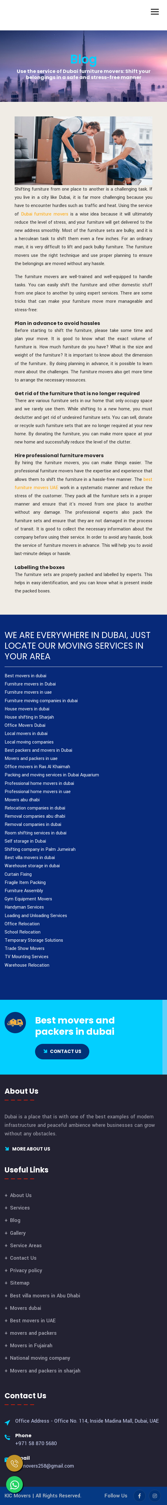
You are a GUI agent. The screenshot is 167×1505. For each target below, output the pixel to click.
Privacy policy (26, 1270)
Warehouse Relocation (27, 965)
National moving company (40, 1358)
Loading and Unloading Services (36, 916)
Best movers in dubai (25, 676)
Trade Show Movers (24, 948)
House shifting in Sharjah (29, 717)
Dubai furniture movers (44, 214)
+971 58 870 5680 (36, 1443)
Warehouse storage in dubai (32, 866)
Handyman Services (24, 907)
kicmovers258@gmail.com (44, 1465)
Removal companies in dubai (33, 824)
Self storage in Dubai (25, 841)
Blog (83, 59)
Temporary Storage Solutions (34, 940)
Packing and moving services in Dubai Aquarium (52, 775)
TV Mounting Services (26, 957)
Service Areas (26, 1245)
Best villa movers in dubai (30, 857)
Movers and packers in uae (31, 758)
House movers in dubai (27, 709)
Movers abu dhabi (22, 800)
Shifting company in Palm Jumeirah (40, 849)
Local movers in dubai (26, 733)
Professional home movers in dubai (39, 783)
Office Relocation (22, 924)
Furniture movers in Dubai (30, 684)
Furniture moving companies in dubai (41, 701)
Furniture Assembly (24, 891)
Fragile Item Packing (25, 882)
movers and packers (33, 1333)
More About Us (27, 1149)
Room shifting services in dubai (35, 833)
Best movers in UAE (33, 1320)
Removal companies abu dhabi (35, 816)
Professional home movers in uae (38, 792)
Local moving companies (29, 742)
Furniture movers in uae (28, 692)
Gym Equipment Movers (28, 899)
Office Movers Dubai (25, 725)
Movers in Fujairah (31, 1345)
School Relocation (23, 932)
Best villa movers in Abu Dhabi (45, 1295)
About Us (21, 1195)
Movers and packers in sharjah (45, 1370)
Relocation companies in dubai (35, 808)
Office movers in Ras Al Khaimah (37, 767)
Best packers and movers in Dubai (38, 750)
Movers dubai (25, 1308)
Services (20, 1207)
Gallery (18, 1233)
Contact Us (23, 1258)
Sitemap (20, 1282)
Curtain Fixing (18, 874)
